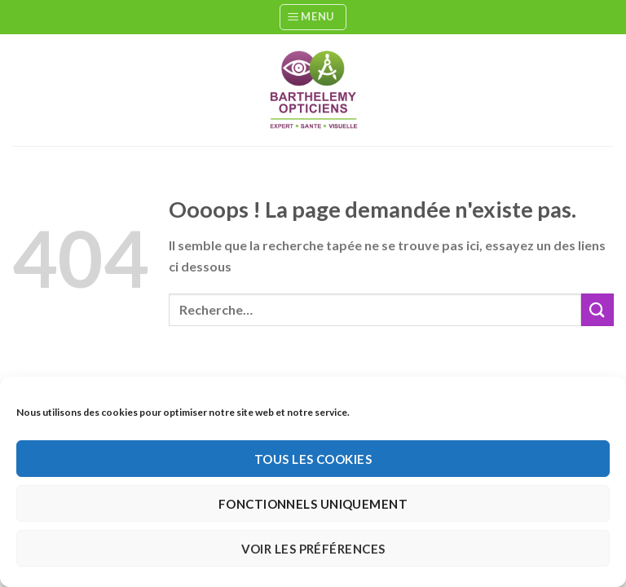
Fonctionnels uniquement (313, 504)
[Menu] (313, 17)
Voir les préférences (313, 548)
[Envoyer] (597, 309)
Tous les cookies (313, 459)
